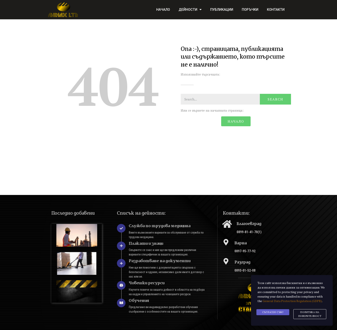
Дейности (190, 10)
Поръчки (250, 10)
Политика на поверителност (310, 314)
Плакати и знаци (146, 243)
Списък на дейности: (141, 213)
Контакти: (236, 213)
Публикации (221, 10)
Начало (163, 10)
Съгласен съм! (273, 312)
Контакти (276, 10)
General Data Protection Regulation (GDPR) (292, 302)
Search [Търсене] (275, 99)
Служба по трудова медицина (159, 225)
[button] (235, 121)
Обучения (139, 300)
